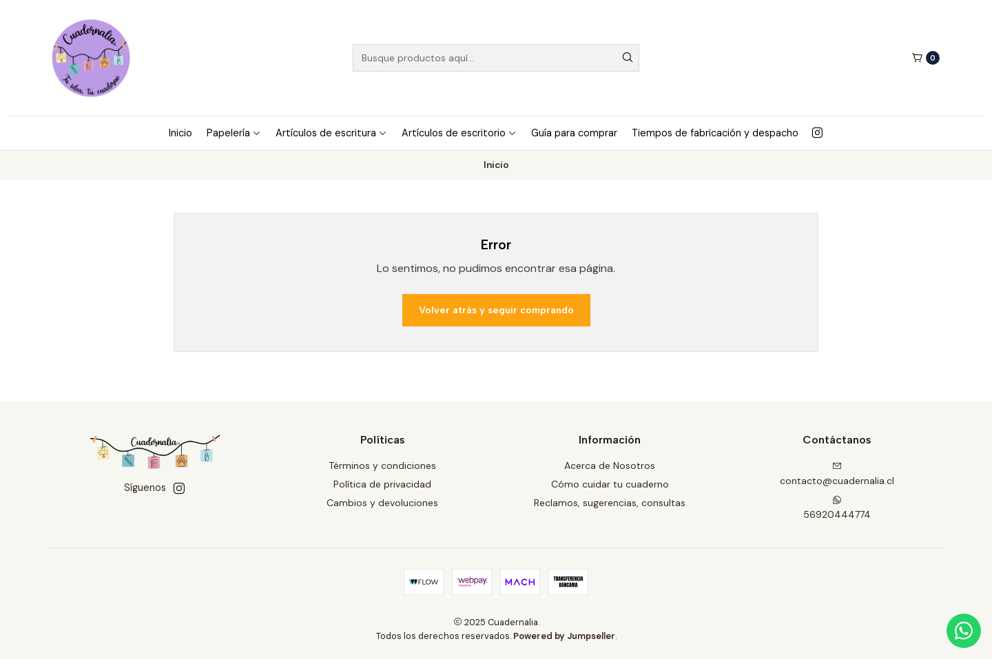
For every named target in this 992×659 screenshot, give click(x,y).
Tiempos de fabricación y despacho (715, 133)
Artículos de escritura (331, 133)
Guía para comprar (574, 133)
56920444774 (837, 508)
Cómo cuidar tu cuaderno (610, 484)
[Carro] (925, 58)
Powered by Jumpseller (564, 636)
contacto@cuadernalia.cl (837, 474)
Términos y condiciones (382, 465)
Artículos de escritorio (459, 133)
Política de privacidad (382, 484)
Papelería (234, 133)
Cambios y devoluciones (382, 502)
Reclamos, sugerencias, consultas (609, 502)
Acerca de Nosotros (609, 465)
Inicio (180, 133)
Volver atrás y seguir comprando (496, 310)
